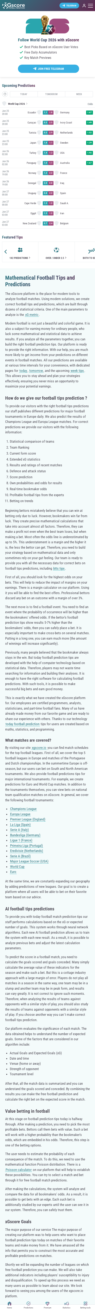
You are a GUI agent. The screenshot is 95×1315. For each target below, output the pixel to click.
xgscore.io (39, 748)
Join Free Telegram (51, 68)
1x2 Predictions (20, 258)
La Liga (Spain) (20, 825)
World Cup (17, 867)
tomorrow (36, 371)
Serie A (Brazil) (20, 856)
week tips (77, 371)
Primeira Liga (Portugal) (26, 846)
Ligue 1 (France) (21, 840)
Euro (13, 872)
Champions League (23, 809)
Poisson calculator (19, 1170)
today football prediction (22, 724)
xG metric (31, 315)
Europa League (20, 814)
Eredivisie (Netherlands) (26, 851)
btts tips (59, 568)
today (23, 371)
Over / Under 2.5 (56, 258)
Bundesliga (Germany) (25, 835)
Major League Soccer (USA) (29, 861)
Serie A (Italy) (19, 830)
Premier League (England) (27, 819)
